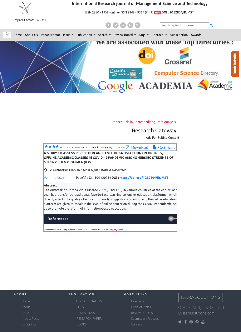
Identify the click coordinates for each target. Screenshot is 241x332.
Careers (136, 324)
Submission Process (145, 318)
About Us (31, 35)
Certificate (165, 147)
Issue (67, 35)
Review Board (124, 35)
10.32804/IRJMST (182, 12)
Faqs (142, 35)
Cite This (120, 147)
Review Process (142, 313)
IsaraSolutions (201, 297)
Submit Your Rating (102, 147)
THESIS (81, 307)
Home (17, 35)
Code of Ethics (141, 307)
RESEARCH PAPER (89, 318)
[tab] (110, 219)
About (26, 307)
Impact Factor (50, 35)
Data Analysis (85, 313)
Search (103, 35)
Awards (196, 35)
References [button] (58, 219)
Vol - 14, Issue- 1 (56, 177)
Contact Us (159, 35)
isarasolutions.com (198, 313)
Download (138, 147)
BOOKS (81, 324)
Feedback (137, 301)
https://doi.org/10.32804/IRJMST (144, 177)
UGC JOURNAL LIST (90, 301)
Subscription (179, 35)
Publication (84, 35)
